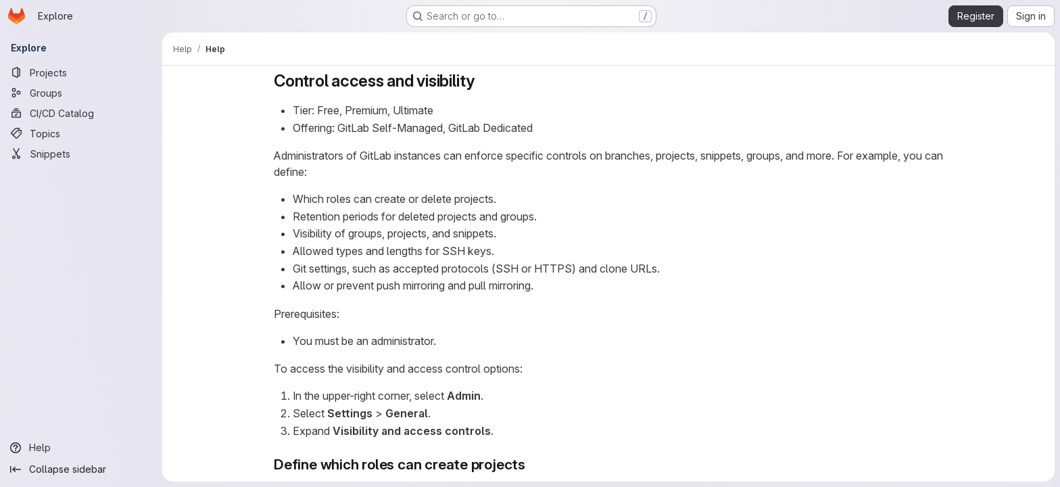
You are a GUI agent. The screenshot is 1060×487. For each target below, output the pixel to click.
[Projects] (81, 72)
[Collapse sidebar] (81, 469)
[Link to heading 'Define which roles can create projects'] (533, 464)
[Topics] (81, 133)
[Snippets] (81, 153)
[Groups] (81, 92)
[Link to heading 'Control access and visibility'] (483, 81)
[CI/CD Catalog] (81, 112)
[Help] (81, 447)
